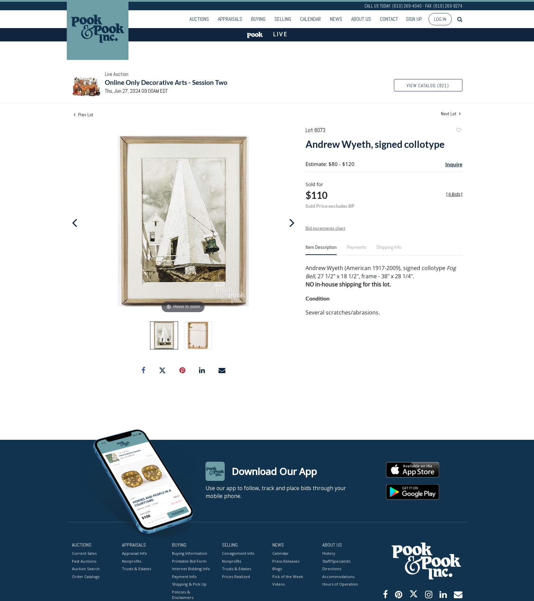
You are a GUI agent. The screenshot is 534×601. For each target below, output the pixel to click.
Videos (278, 584)
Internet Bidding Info (191, 568)
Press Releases (285, 561)
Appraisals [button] (230, 19)
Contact (389, 19)
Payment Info (184, 576)
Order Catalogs (85, 576)
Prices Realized (236, 576)
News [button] (336, 19)
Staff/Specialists (336, 561)
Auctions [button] (199, 19)
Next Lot (451, 114)
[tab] (321, 249)
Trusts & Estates (136, 568)
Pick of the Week (287, 576)
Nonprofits (131, 561)
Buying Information (189, 553)
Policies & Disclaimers (182, 594)
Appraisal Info (134, 553)
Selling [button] (282, 19)
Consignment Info (238, 553)
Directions (331, 568)
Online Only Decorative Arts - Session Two (166, 82)
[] (454, 194)
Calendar (310, 19)
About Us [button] (361, 19)
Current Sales (84, 553)
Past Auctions (84, 561)
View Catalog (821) (428, 86)
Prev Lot (83, 115)
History (328, 553)
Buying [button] (258, 19)
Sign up (414, 19)
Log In (440, 19)
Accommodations (338, 576)
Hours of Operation (340, 584)
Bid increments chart (325, 228)
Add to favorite (458, 131)
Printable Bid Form (189, 561)
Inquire (453, 164)
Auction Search (86, 568)
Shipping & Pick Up (189, 584)
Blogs (277, 568)
